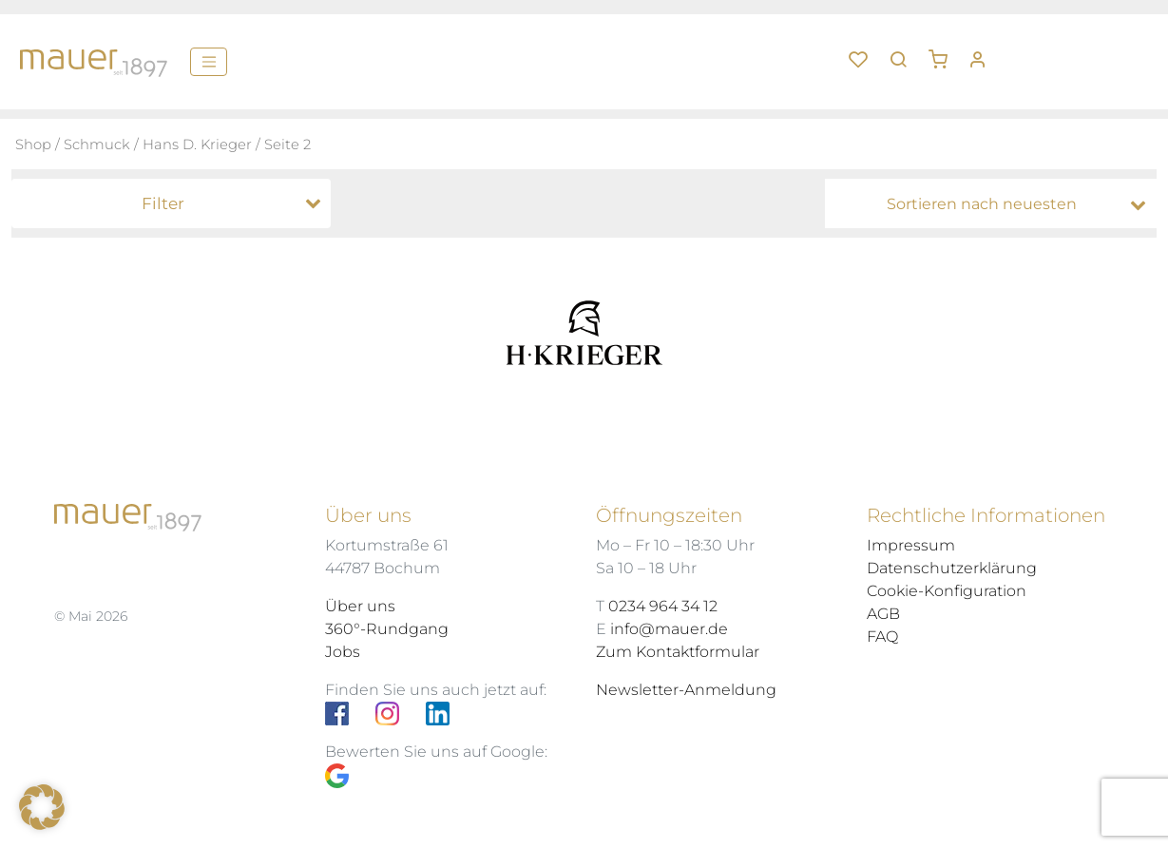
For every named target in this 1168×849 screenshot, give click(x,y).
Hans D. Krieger (197, 144)
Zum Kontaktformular (677, 652)
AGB (883, 614)
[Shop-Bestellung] (995, 204)
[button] (945, 52)
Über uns (360, 606)
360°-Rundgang (387, 629)
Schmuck (97, 144)
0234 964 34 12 (663, 606)
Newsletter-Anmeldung (686, 690)
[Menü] (208, 62)
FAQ (882, 636)
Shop (33, 144)
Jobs (342, 652)
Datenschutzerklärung (952, 568)
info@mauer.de (669, 629)
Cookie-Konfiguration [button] (946, 591)
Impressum (911, 545)
